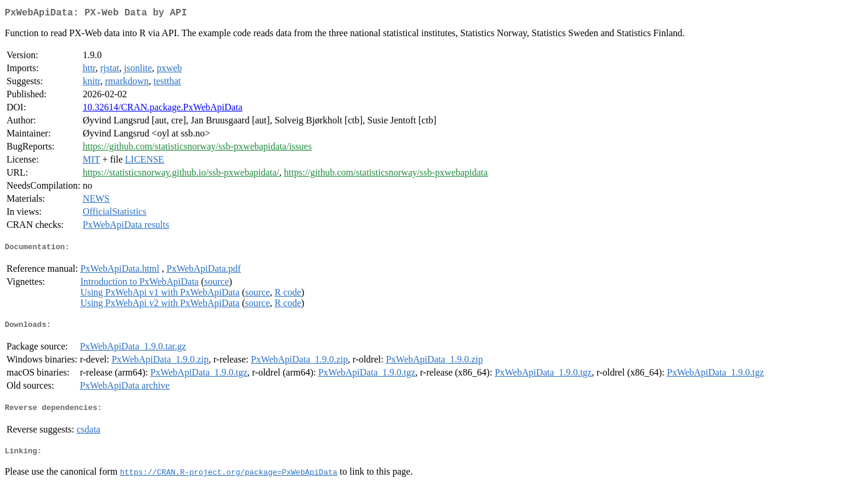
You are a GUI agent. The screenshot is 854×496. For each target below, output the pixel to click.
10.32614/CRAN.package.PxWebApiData (162, 109)
